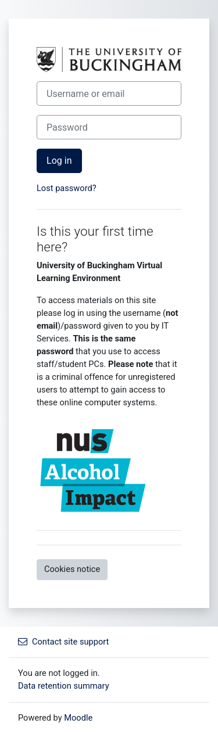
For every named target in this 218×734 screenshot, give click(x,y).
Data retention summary (63, 686)
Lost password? (67, 188)
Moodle (78, 718)
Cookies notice (72, 569)
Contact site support (63, 641)
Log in (59, 160)
